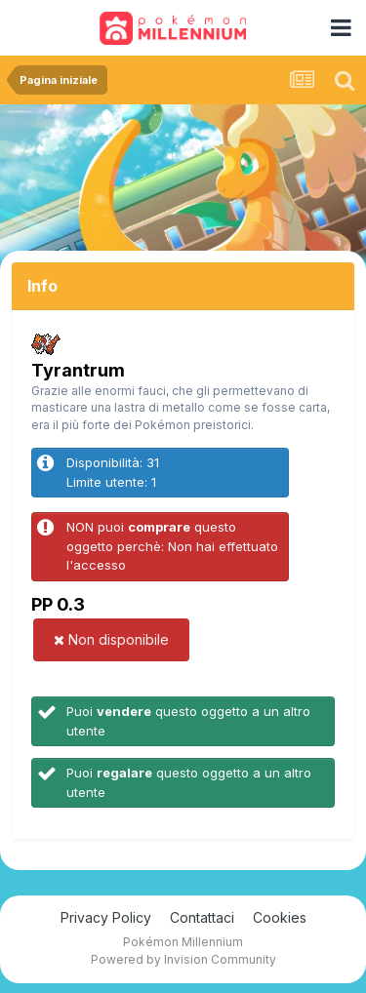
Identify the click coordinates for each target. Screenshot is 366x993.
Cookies (279, 917)
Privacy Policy (106, 917)
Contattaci (202, 917)
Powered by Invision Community (183, 959)
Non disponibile (111, 639)
